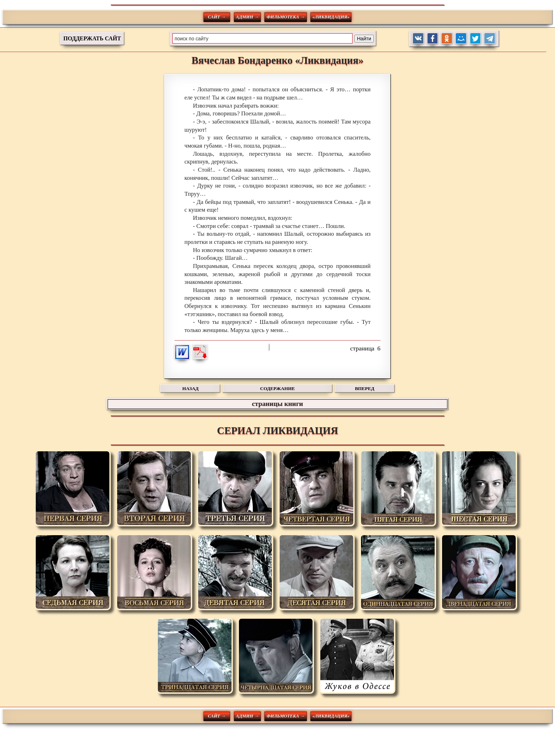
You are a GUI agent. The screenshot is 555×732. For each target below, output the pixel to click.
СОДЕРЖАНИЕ (277, 388)
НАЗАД (190, 388)
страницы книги (277, 403)
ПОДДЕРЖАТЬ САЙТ (92, 38)
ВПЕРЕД (364, 388)
